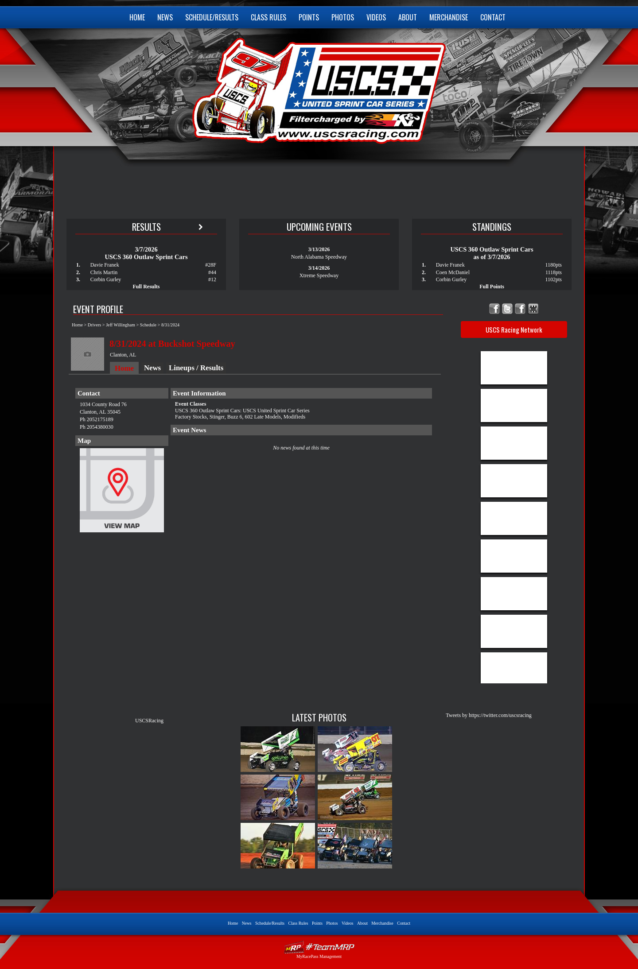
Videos (376, 17)
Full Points (491, 286)
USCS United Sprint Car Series (318, 88)
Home (137, 17)
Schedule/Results (211, 17)
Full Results (146, 286)
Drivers (94, 324)
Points (309, 17)
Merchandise (448, 17)
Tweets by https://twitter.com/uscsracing (488, 715)
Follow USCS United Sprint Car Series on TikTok (520, 308)
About (407, 17)
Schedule (148, 324)
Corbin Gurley (105, 279)
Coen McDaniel (453, 272)
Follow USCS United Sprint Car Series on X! (507, 308)
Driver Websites (319, 947)
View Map (122, 492)
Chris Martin (104, 272)
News (165, 17)
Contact (493, 17)
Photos (342, 17)
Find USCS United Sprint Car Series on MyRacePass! (533, 308)
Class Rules (268, 17)
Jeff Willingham (120, 324)
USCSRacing (149, 720)
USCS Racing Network (514, 329)
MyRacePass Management (319, 956)
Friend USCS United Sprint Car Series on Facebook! (494, 308)
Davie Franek (104, 265)
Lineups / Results (196, 368)
